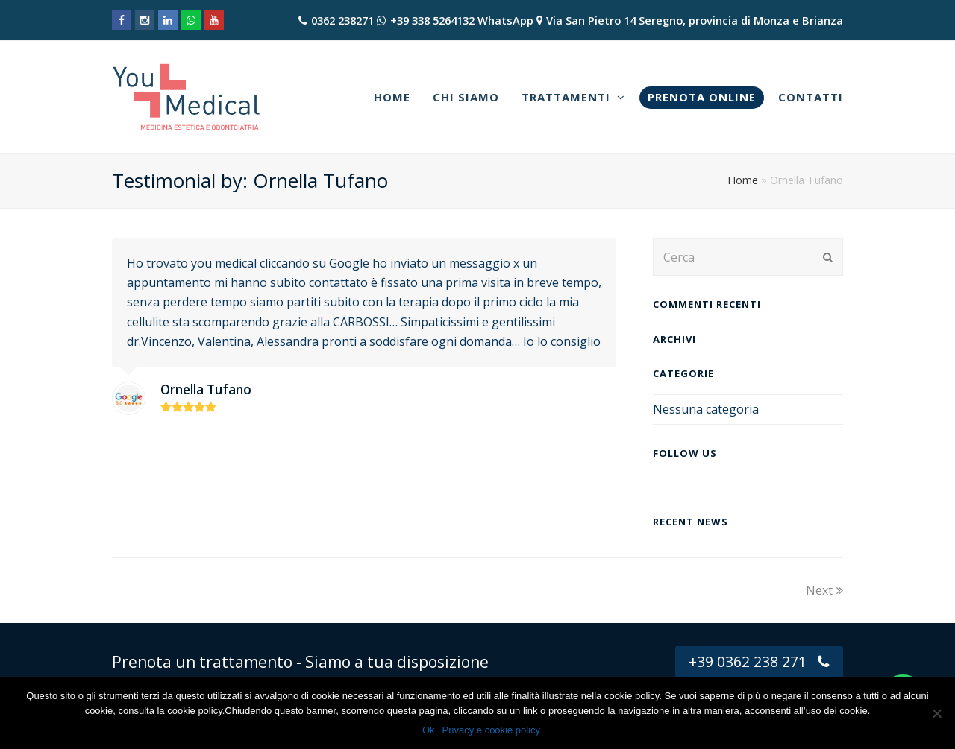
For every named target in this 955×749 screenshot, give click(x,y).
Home (742, 180)
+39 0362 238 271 (759, 661)
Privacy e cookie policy (491, 730)
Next (824, 590)
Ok (428, 730)
